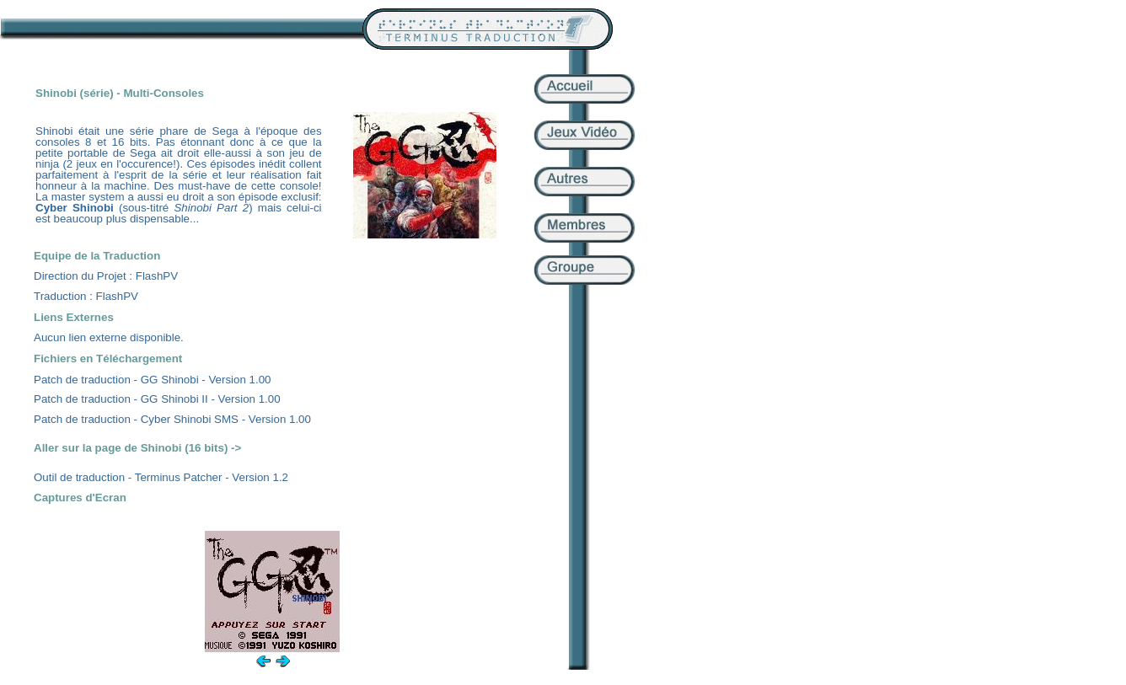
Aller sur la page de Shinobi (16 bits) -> (137, 448)
